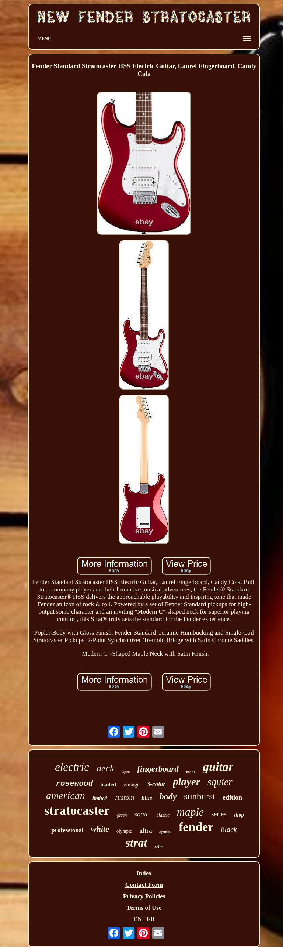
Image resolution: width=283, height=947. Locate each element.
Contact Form (144, 884)
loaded (108, 785)
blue (147, 798)
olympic (124, 831)
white (100, 829)
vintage (131, 785)
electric (72, 767)
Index (144, 873)
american (65, 795)
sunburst (199, 796)
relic (158, 846)
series (218, 814)
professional (67, 830)
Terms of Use (144, 907)
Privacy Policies (144, 896)
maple (190, 812)
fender (196, 827)
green (122, 815)
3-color (156, 784)
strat (136, 842)
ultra (145, 830)
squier (220, 782)
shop (239, 815)
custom (124, 797)
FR (151, 919)
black (229, 830)
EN (137, 919)
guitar (218, 766)
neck (105, 768)
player (186, 782)
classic (162, 815)
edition (232, 797)
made (191, 771)
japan (126, 772)
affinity (165, 832)
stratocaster (77, 810)
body (168, 796)
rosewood (74, 783)
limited (99, 798)
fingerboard (157, 768)
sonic (141, 814)
